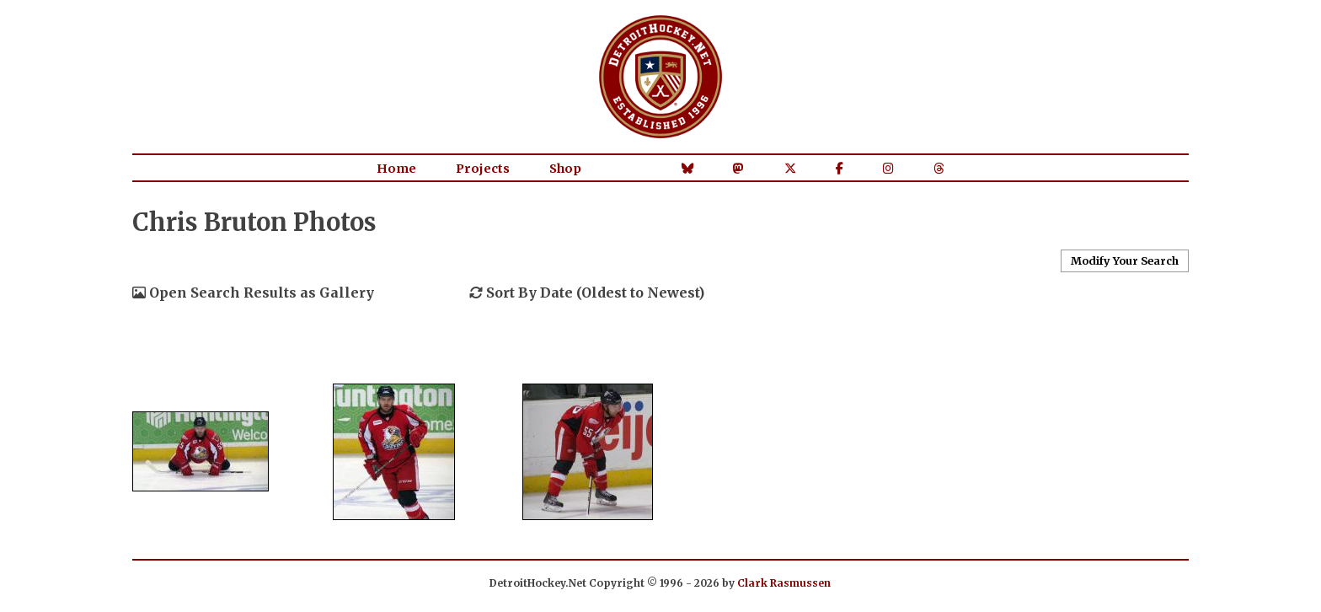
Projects (483, 168)
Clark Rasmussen (784, 583)
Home (396, 168)
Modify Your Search (1125, 260)
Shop (565, 168)
